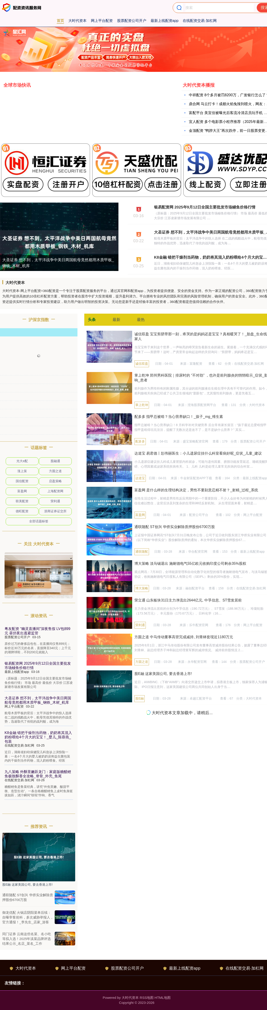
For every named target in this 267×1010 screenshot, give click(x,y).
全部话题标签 (38, 521)
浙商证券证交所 (55, 511)
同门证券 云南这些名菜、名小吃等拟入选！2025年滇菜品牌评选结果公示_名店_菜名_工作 (26, 938)
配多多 (140, 441)
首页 (60, 21)
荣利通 (140, 625)
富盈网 (140, 515)
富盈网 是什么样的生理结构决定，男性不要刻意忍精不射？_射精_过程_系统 (196, 490)
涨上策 (22, 471)
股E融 (139, 698)
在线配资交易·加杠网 (199, 21)
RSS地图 (147, 998)
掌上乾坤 (141, 405)
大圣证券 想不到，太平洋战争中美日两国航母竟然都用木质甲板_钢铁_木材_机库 (58, 263)
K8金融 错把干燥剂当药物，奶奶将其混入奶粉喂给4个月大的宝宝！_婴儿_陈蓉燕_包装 (38, 737)
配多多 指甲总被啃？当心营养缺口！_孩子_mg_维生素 (178, 417)
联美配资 (22, 501)
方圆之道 (141, 662)
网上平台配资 (102, 21)
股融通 (55, 461)
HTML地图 (162, 998)
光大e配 (22, 461)
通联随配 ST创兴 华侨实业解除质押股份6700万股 (174, 527)
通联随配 (141, 551)
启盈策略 (55, 481)
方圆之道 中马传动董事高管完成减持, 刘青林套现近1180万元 (183, 637)
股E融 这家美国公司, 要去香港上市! (163, 674)
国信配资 (22, 481)
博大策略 (141, 588)
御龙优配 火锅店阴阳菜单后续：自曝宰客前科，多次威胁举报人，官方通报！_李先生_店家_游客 (28, 917)
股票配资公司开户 (131, 21)
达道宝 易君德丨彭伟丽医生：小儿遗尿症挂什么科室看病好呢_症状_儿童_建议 (198, 453)
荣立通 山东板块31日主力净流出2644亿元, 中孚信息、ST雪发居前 (188, 600)
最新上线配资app (165, 21)
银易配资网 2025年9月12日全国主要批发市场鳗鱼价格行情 (204, 207)
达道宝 (140, 478)
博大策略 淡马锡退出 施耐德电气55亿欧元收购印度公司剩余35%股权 (190, 563)
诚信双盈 (141, 363)
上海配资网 (55, 491)
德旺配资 (22, 511)
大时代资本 (77, 21)
